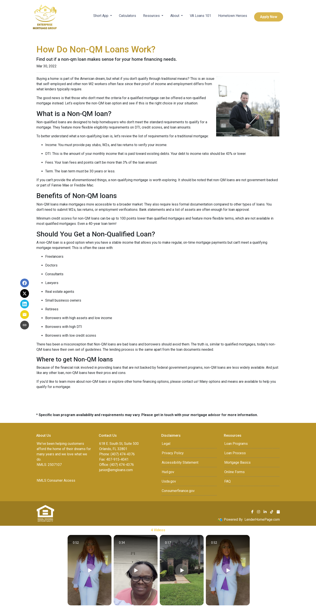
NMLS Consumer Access (56, 480)
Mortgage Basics (237, 462)
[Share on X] (24, 293)
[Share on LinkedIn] (24, 304)
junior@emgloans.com (116, 470)
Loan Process (235, 453)
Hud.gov (168, 472)
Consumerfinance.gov (178, 491)
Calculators (127, 16)
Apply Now (268, 17)
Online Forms (234, 472)
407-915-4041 (117, 459)
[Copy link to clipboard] (24, 325)
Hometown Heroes (232, 16)
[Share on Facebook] (24, 283)
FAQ (227, 481)
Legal (166, 444)
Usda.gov (169, 481)
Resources (152, 16)
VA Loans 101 (200, 16)
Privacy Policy (173, 453)
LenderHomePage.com (262, 519)
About (175, 16)
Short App (101, 16)
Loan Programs (236, 444)
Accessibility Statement (180, 462)
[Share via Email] (24, 314)
